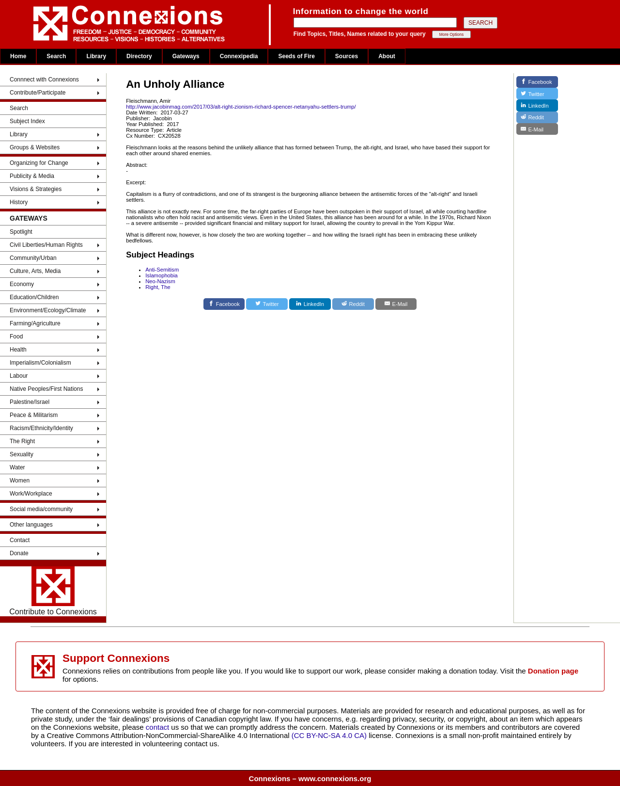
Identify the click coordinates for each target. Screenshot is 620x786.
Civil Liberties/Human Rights (46, 244)
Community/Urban (33, 258)
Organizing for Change (39, 163)
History (19, 202)
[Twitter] (267, 304)
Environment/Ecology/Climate (48, 310)
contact (158, 727)
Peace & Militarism (34, 415)
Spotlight (21, 231)
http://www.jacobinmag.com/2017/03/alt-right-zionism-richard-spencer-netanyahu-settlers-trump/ (241, 107)
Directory (139, 56)
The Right (22, 441)
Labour (19, 375)
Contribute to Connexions (53, 591)
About (386, 56)
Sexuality (21, 454)
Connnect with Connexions (44, 79)
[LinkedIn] (310, 304)
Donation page (553, 671)
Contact (20, 540)
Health (18, 349)
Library (96, 56)
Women (20, 480)
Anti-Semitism (162, 270)
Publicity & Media (32, 176)
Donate (19, 553)
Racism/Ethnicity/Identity (41, 428)
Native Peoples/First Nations (46, 388)
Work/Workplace (31, 493)
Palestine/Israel (29, 402)
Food (16, 336)
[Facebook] (224, 304)
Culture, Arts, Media (35, 271)
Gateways (186, 56)
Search (56, 56)
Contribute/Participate (37, 92)
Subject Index (27, 121)
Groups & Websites (35, 147)
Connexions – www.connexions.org (310, 778)
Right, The (157, 287)
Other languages (31, 524)
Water (17, 467)
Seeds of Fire (296, 56)
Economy (22, 284)
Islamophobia (161, 275)
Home (18, 56)
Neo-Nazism (160, 281)
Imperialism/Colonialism (40, 362)
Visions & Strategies (36, 189)
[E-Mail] (396, 304)
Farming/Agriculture (35, 323)
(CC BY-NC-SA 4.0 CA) (329, 735)
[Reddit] (353, 304)
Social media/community (41, 509)
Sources (346, 56)
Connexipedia (239, 56)
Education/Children (34, 297)
